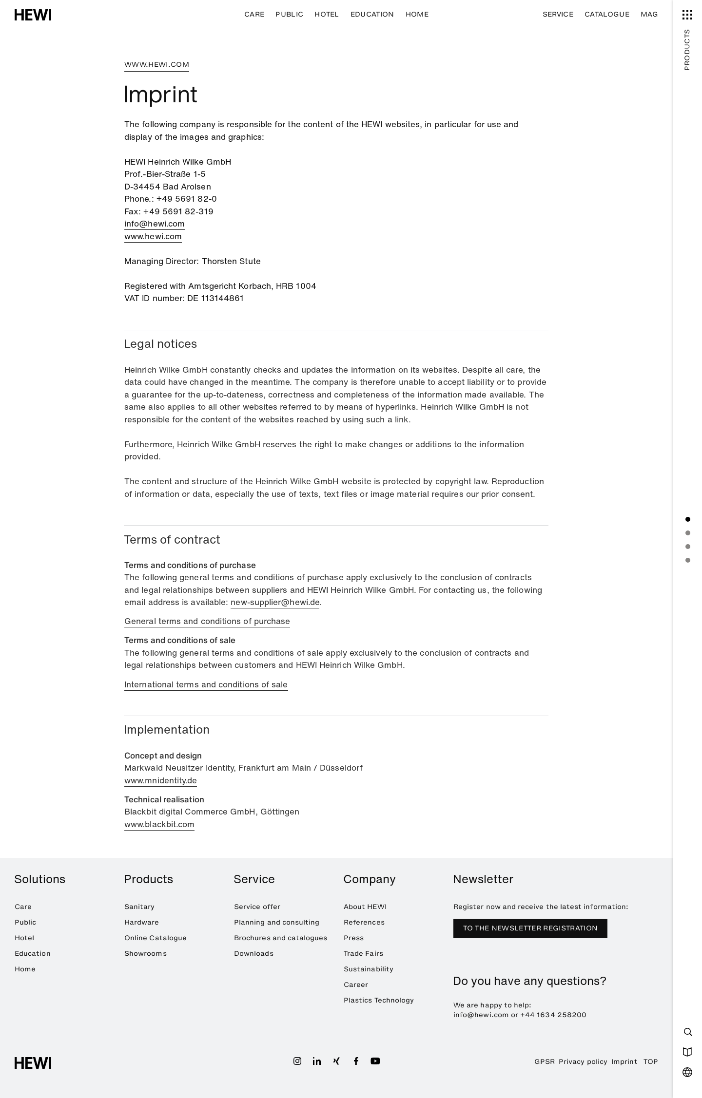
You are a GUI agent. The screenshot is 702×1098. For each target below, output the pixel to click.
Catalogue (607, 14)
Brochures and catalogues (281, 938)
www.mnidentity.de (160, 780)
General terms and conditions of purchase (207, 621)
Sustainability (368, 969)
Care (254, 14)
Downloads (253, 953)
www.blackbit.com (159, 824)
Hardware (141, 922)
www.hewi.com (153, 236)
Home (417, 14)
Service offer (257, 906)
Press (354, 938)
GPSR (544, 1061)
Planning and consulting (277, 922)
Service (558, 14)
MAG (649, 14)
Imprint (624, 1061)
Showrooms (145, 953)
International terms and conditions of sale (206, 684)
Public (289, 14)
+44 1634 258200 (553, 1015)
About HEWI (365, 906)
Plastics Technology (379, 1000)
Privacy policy (583, 1061)
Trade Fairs (363, 953)
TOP (651, 1061)
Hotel (326, 14)
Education (372, 14)
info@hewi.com (154, 223)
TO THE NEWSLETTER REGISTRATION (530, 928)
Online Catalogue (155, 938)
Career (356, 984)
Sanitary (139, 906)
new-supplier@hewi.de (275, 602)
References (364, 922)
